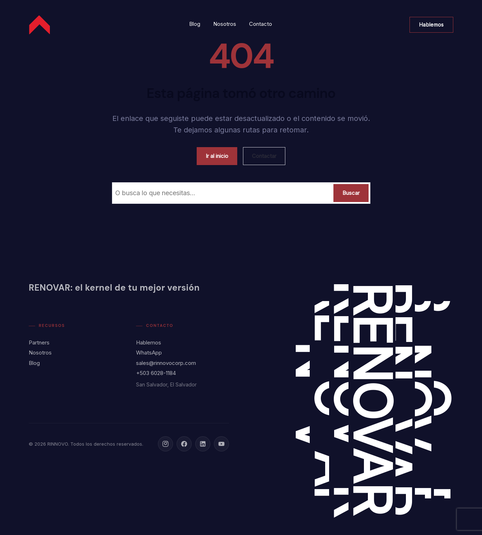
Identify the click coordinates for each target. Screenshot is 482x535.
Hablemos (431, 25)
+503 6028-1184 (156, 373)
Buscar (351, 192)
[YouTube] (221, 443)
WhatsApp (149, 352)
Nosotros (224, 23)
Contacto (260, 23)
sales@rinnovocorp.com (166, 363)
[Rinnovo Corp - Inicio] (40, 24)
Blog (194, 23)
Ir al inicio (217, 155)
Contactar (264, 155)
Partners (39, 342)
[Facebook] (184, 443)
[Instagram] (165, 443)
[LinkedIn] (202, 443)
